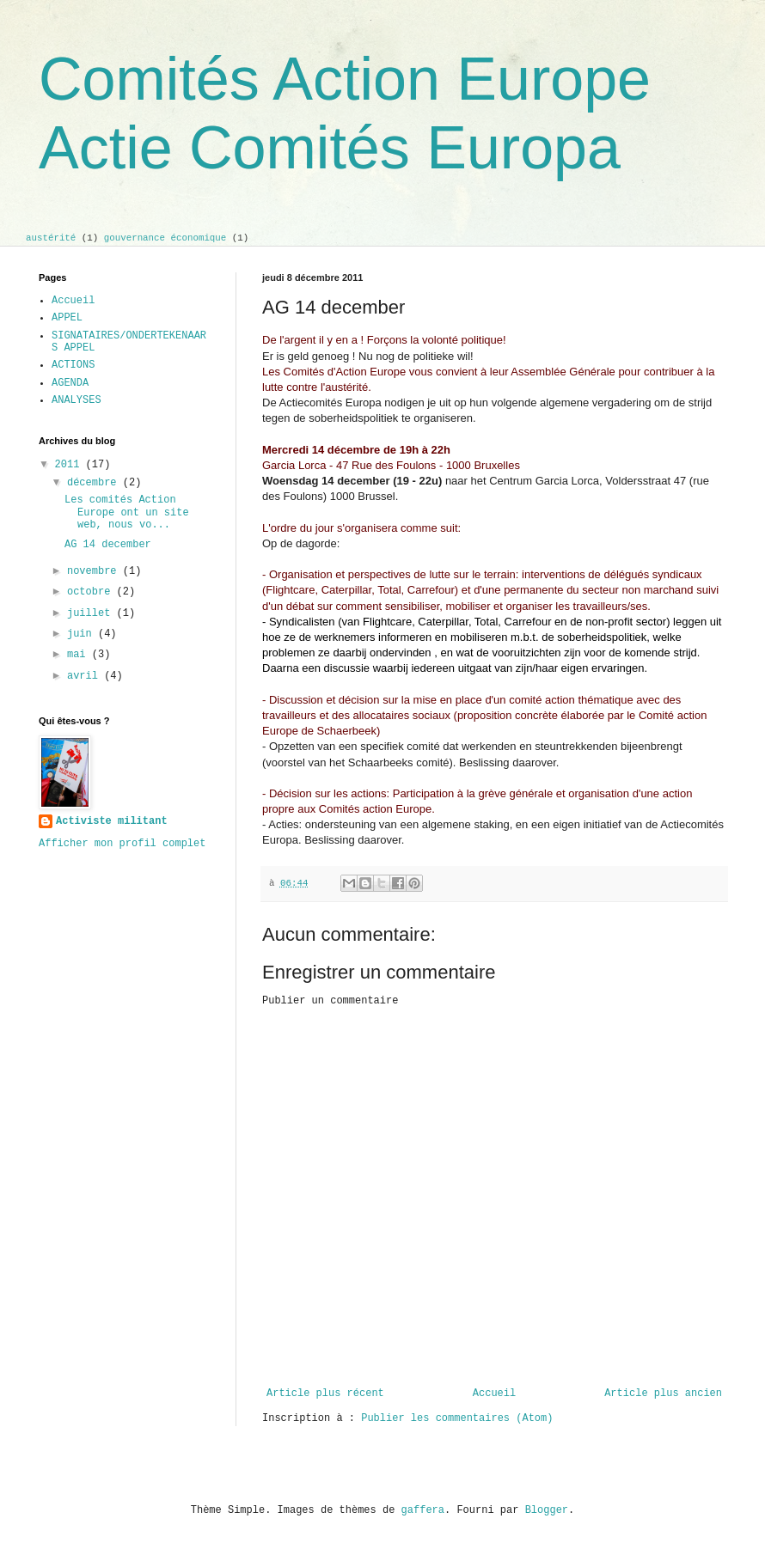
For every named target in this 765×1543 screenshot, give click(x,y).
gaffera (422, 1510)
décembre (95, 483)
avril (85, 676)
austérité (51, 238)
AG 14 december (107, 545)
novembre (95, 571)
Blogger (546, 1510)
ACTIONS (73, 365)
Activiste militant (112, 821)
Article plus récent (325, 1393)
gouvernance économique (165, 238)
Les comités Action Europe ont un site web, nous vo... (126, 512)
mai (79, 655)
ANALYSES (76, 400)
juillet (92, 613)
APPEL (67, 318)
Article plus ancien (663, 1393)
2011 (70, 465)
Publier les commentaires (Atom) (457, 1418)
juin (82, 634)
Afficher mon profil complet (122, 844)
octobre (92, 592)
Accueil (494, 1393)
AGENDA (70, 383)
